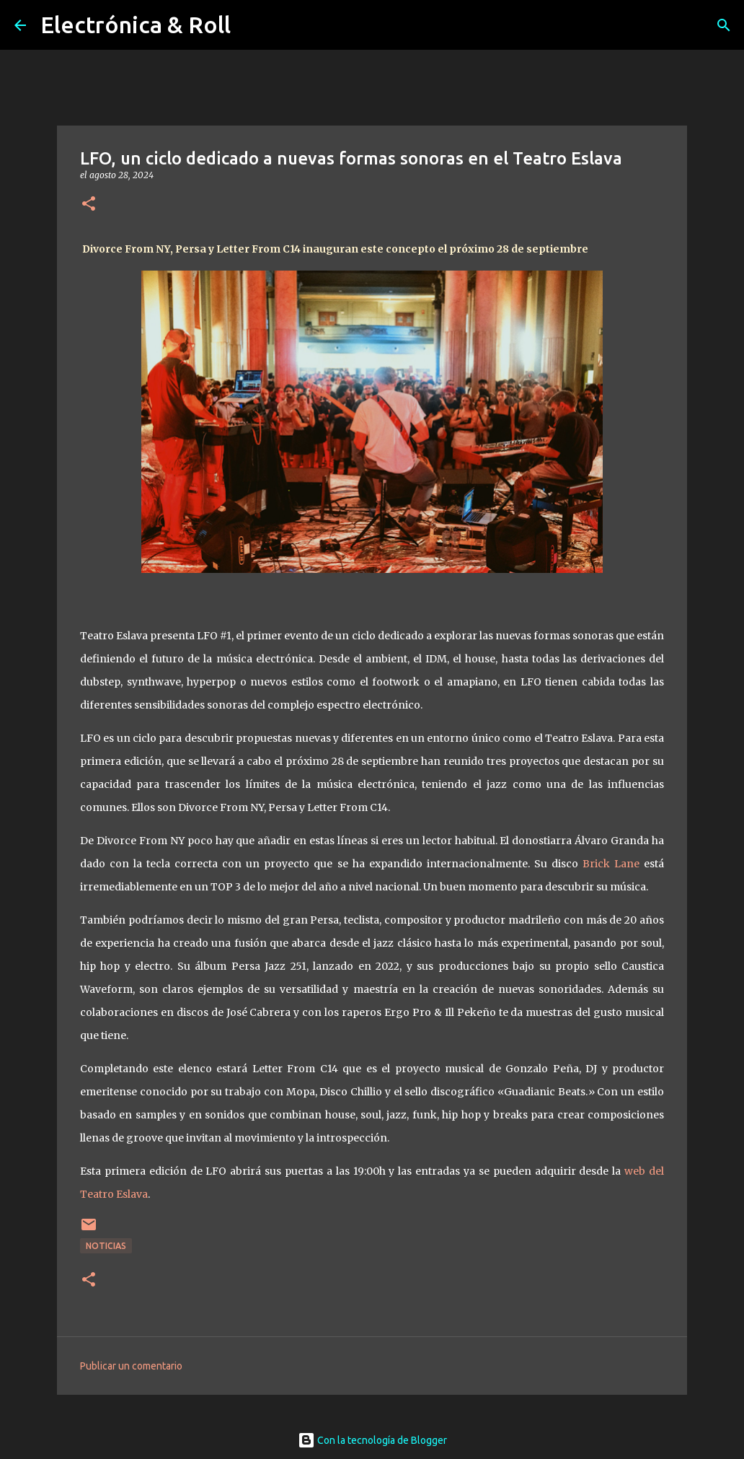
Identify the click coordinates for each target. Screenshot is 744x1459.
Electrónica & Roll (135, 25)
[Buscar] (723, 25)
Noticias (106, 1245)
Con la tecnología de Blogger (372, 1440)
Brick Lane (611, 863)
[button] (88, 204)
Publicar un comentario (131, 1366)
